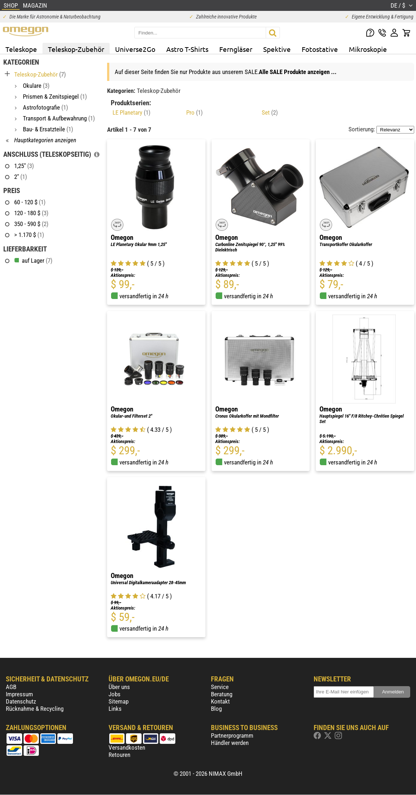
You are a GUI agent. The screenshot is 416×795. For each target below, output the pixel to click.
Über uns (119, 686)
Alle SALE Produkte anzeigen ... (298, 71)
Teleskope (21, 49)
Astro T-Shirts (187, 49)
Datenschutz (21, 701)
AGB (11, 686)
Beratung (221, 694)
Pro (194, 112)
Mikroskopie (368, 49)
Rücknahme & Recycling (35, 708)
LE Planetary (131, 112)
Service (220, 686)
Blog (216, 708)
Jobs (115, 694)
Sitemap (119, 701)
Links (115, 708)
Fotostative (320, 49)
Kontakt (220, 701)
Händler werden (230, 742)
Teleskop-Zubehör (76, 49)
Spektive (277, 49)
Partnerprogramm (232, 735)
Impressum (19, 694)
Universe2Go (135, 49)
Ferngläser (235, 49)
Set (270, 112)
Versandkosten (127, 747)
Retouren (119, 754)
